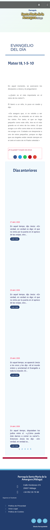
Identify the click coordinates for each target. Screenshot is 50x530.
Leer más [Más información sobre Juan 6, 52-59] (14, 446)
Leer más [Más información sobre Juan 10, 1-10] (14, 307)
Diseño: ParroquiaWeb (40, 526)
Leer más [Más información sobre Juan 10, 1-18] (14, 239)
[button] (47, 5)
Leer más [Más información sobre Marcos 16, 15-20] (14, 375)
